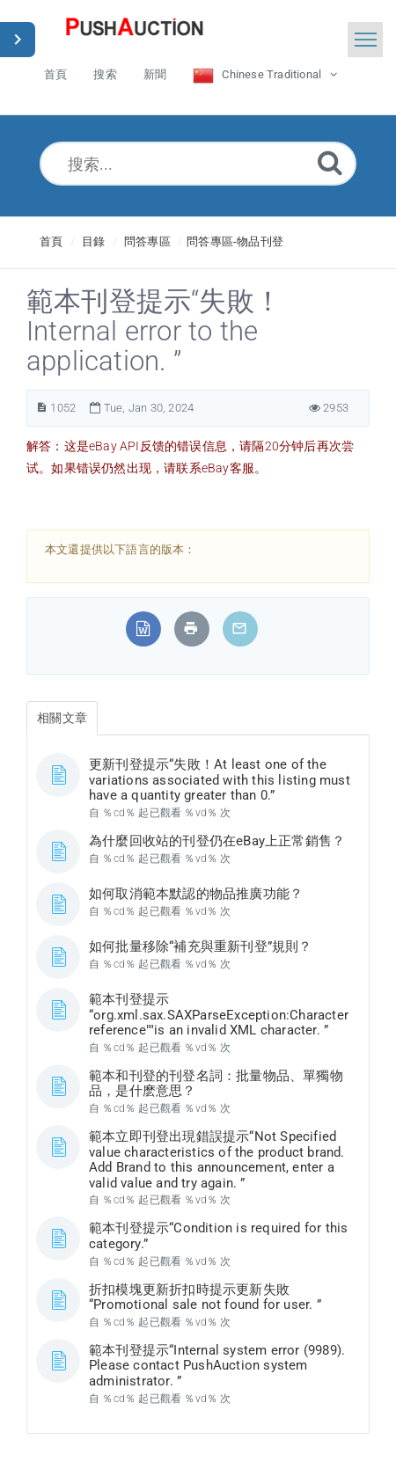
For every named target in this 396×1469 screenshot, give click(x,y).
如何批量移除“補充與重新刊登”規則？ (200, 946)
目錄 (93, 241)
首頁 (51, 241)
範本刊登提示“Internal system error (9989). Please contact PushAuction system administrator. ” (217, 1365)
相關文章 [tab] (62, 718)
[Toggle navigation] (365, 39)
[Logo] (134, 30)
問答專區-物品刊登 (235, 241)
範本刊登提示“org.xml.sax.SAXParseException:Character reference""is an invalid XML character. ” (218, 1014)
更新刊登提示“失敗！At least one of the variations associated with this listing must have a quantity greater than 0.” (219, 779)
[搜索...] (198, 164)
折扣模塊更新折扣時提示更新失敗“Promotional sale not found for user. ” (205, 1297)
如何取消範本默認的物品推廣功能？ (196, 894)
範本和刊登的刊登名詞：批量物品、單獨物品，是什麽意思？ (216, 1084)
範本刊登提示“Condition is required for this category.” (218, 1236)
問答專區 (147, 241)
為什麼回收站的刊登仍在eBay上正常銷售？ (217, 841)
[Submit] (330, 162)
